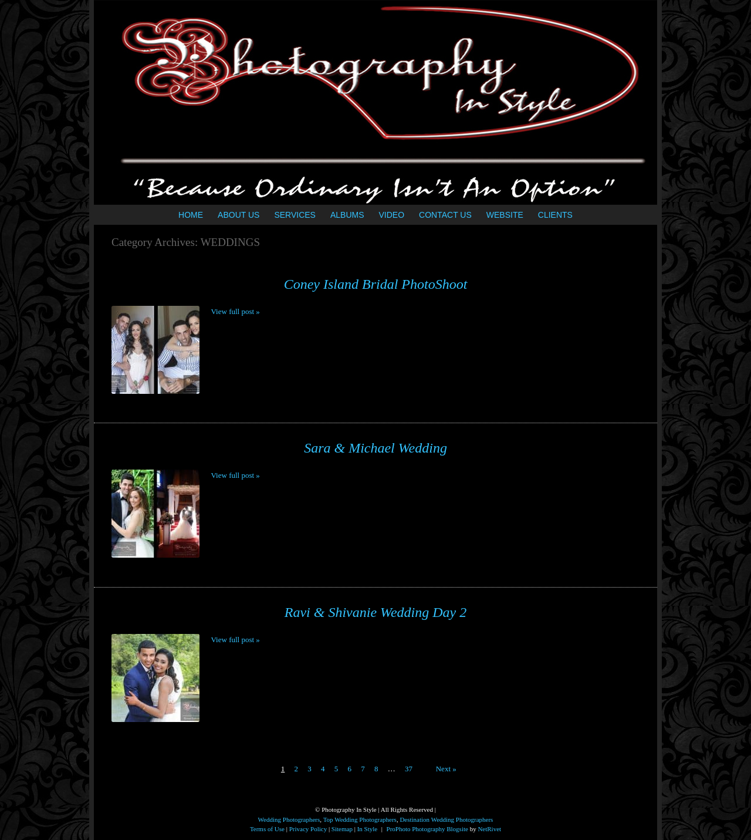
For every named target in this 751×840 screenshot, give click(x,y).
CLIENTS (555, 215)
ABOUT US (238, 215)
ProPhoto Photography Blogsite (427, 828)
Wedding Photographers (289, 819)
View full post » (235, 311)
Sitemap (342, 828)
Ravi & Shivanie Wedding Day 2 (375, 612)
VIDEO (392, 215)
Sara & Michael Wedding (375, 448)
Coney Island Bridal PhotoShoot (376, 284)
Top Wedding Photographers (360, 819)
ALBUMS (347, 215)
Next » (446, 768)
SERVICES (295, 215)
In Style (367, 828)
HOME (190, 215)
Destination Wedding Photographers (446, 819)
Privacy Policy (308, 828)
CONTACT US (445, 215)
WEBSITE (504, 215)
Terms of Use (267, 828)
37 (408, 768)
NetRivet (489, 828)
